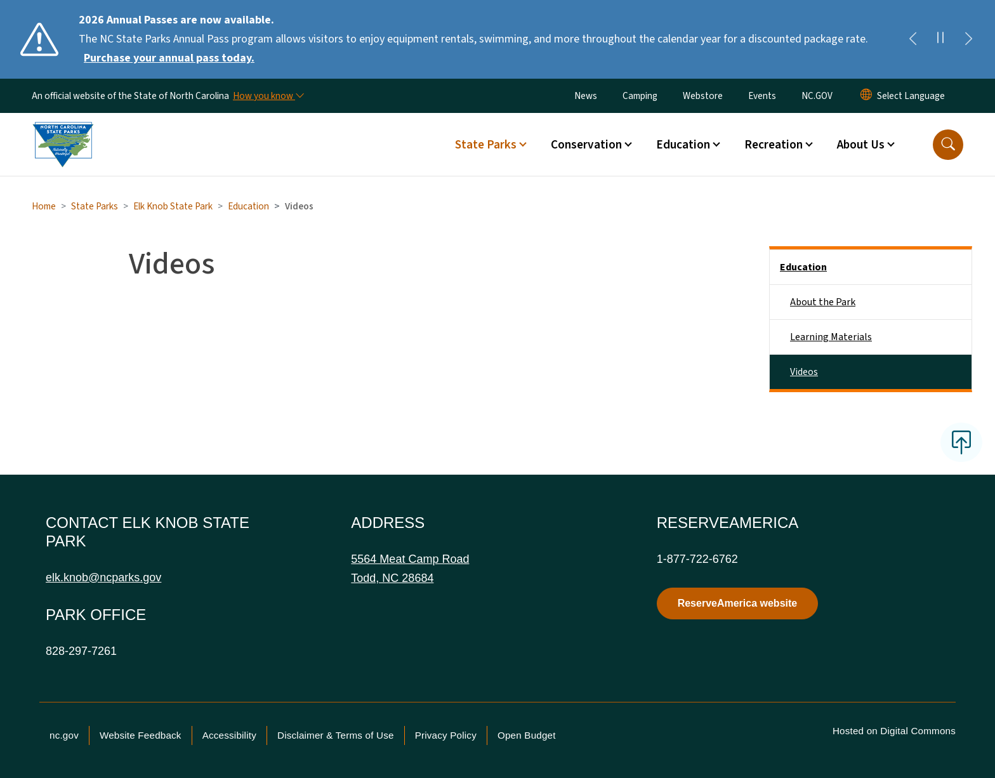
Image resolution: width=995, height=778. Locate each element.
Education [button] (683, 145)
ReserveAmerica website (738, 603)
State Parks (94, 206)
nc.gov (64, 735)
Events (762, 96)
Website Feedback (140, 735)
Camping (640, 96)
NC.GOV (817, 96)
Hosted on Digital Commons (894, 730)
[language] (911, 95)
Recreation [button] (773, 145)
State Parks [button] (486, 145)
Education (248, 206)
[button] (948, 144)
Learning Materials (831, 337)
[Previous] (912, 39)
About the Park (822, 302)
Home (44, 206)
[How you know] (268, 95)
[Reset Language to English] (866, 95)
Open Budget (527, 735)
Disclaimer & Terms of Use (335, 735)
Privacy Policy (446, 735)
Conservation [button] (586, 145)
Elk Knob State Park (173, 206)
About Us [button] (861, 145)
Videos (804, 372)
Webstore (703, 96)
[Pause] (940, 39)
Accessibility (229, 735)
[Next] (968, 39)
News (585, 96)
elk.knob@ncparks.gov (103, 577)
